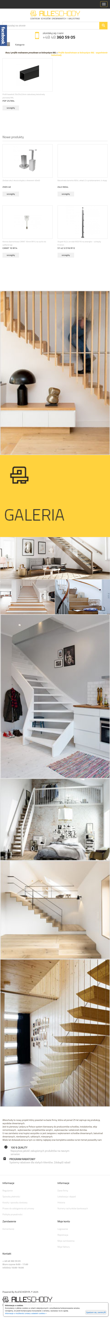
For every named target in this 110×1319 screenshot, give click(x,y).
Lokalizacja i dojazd (67, 1196)
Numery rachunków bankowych (73, 1208)
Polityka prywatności (12, 1214)
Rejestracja (63, 1235)
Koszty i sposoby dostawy (14, 1202)
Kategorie (19, 44)
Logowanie (63, 1229)
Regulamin (7, 1190)
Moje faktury (64, 1246)
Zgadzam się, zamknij (96, 1312)
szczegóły (11, 107)
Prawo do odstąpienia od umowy (18, 1208)
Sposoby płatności (11, 1196)
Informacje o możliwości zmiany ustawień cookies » (25, 1313)
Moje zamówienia (66, 1240)
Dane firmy (63, 1190)
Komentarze (8, 1229)
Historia (61, 1202)
